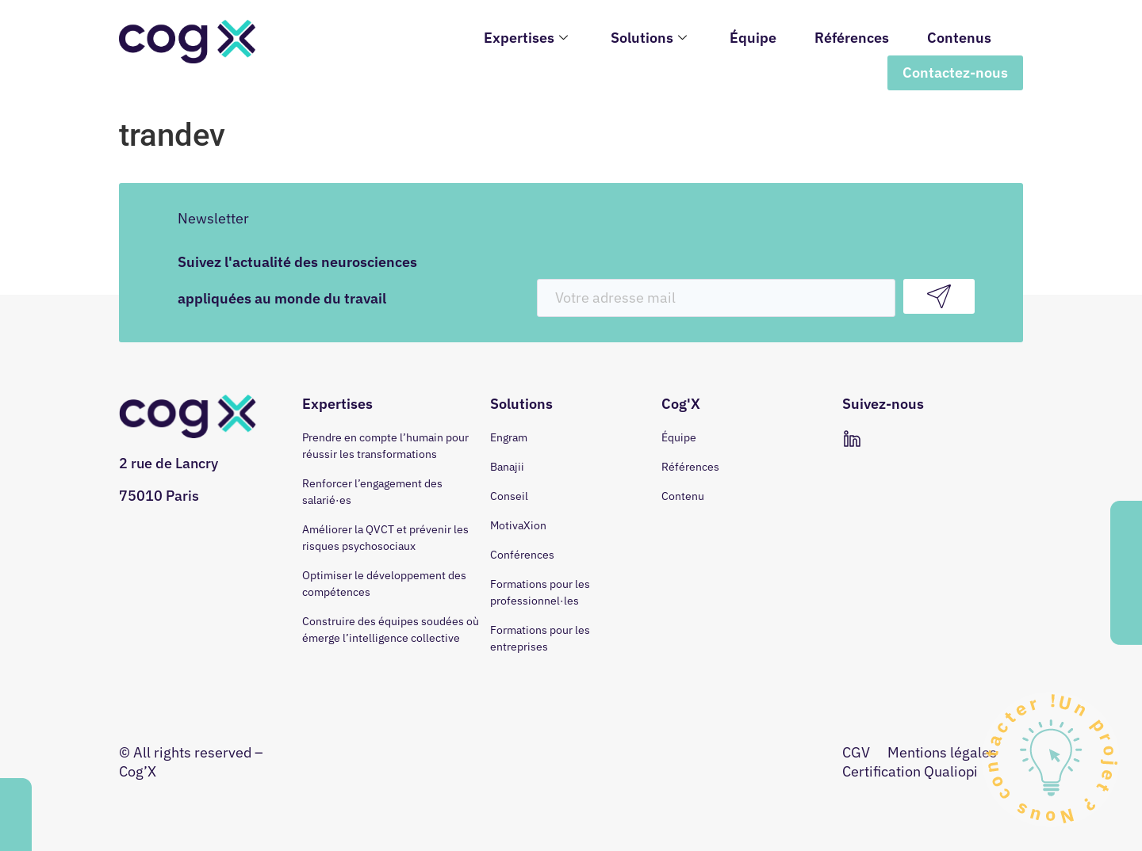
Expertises (526, 38)
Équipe (753, 38)
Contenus (959, 38)
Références (851, 38)
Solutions (649, 38)
